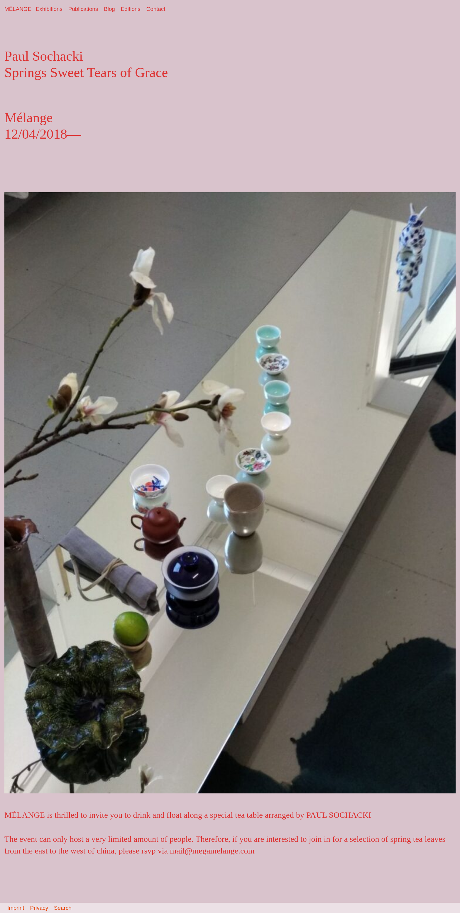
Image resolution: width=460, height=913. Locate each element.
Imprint (15, 908)
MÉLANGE (17, 9)
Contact (155, 9)
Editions (131, 9)
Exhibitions (49, 9)
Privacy (39, 908)
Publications (83, 9)
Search (63, 908)
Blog (109, 9)
